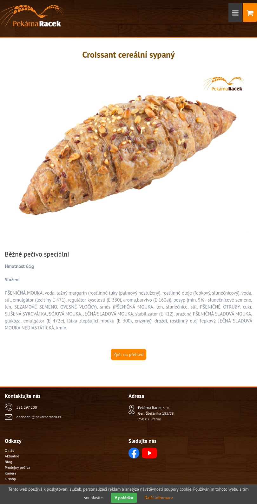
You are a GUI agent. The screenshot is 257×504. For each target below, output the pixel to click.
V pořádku (124, 498)
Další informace (158, 498)
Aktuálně (12, 456)
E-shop (10, 478)
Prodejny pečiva (17, 467)
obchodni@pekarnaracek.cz (38, 416)
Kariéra (10, 473)
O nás (9, 450)
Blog (8, 461)
